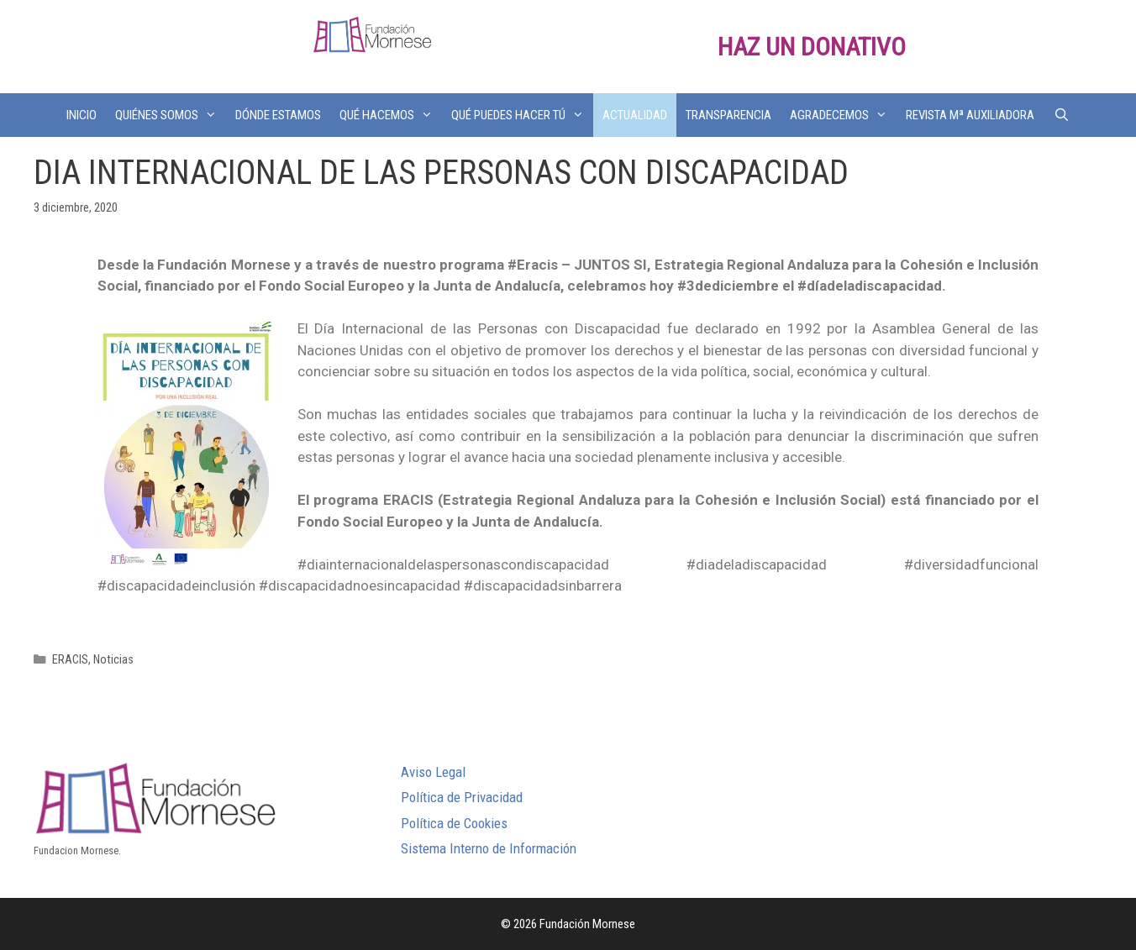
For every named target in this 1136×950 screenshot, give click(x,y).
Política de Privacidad (462, 797)
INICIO (81, 115)
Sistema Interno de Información (488, 848)
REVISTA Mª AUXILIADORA (970, 115)
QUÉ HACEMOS (390, 115)
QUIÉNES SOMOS (170, 115)
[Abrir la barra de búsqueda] (1061, 115)
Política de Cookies (454, 823)
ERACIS (70, 660)
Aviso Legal (433, 772)
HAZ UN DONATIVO (812, 46)
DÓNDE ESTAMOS (278, 115)
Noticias (113, 660)
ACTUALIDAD (634, 115)
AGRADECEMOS (843, 115)
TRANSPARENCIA (728, 115)
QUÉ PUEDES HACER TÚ (522, 115)
